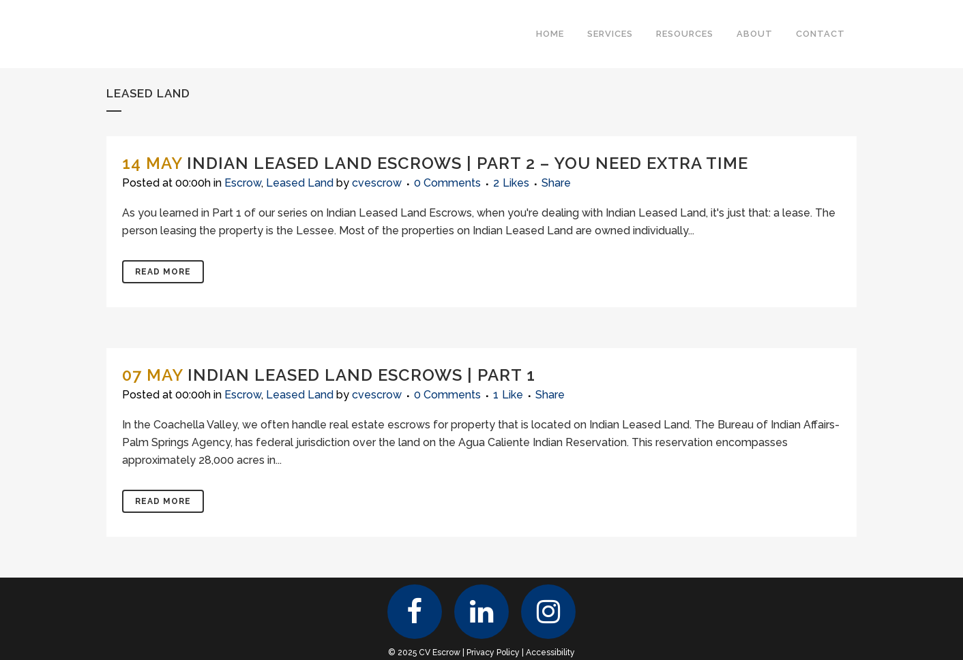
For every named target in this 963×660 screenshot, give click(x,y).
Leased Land (300, 182)
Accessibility (550, 652)
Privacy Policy (493, 652)
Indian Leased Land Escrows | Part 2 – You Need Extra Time (467, 163)
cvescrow (377, 182)
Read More (163, 272)
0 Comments (447, 182)
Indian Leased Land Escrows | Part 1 (361, 375)
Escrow (242, 182)
